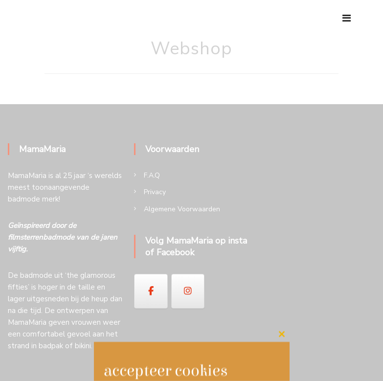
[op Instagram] (187, 291)
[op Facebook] (150, 291)
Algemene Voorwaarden (182, 209)
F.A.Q (152, 175)
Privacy (155, 192)
